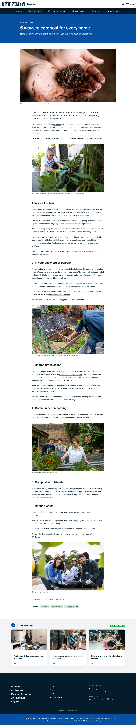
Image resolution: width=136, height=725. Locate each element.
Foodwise (35, 528)
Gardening (44, 607)
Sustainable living (26, 22)
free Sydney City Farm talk (59, 294)
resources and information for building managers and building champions (68, 396)
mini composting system (55, 269)
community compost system (77, 417)
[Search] (123, 4)
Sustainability (57, 607)
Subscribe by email (97, 690)
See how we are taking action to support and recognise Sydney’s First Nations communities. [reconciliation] (67, 721)
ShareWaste (48, 497)
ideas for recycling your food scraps (62, 299)
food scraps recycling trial (80, 220)
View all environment (117, 625)
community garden (54, 414)
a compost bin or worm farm (70, 374)
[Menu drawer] (130, 4)
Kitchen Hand (48, 528)
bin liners (57, 124)
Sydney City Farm (72, 607)
